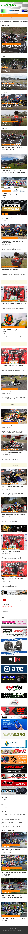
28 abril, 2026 (4, 875)
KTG (3, 67)
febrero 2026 (3, 804)
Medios (4, 56)
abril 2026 (3, 801)
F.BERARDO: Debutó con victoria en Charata (13, 365)
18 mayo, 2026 (5, 88)
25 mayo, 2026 (5, 108)
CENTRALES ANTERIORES (6, 844)
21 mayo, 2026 (5, 173)
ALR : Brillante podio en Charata (10, 123)
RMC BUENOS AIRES (6, 846)
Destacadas (5, 25)
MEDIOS (6, 67)
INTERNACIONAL (5, 326)
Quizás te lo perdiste (8, 830)
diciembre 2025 (4, 807)
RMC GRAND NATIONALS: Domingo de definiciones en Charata (12, 48)
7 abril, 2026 (4, 921)
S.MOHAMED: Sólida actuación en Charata (13, 392)
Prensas (4, 92)
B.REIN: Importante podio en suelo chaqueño (13, 514)
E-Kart (10, 51)
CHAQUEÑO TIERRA (5, 83)
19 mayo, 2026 (5, 71)
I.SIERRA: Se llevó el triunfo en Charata (12, 551)
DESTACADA (8, 44)
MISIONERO (8, 167)
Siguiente (22, 600)
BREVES (3, 44)
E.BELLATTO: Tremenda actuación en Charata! (14, 303)
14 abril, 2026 (4, 898)
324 (16, 600)
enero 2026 (3, 806)
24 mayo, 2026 (5, 51)
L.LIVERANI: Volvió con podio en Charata (12, 426)
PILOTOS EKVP (5, 103)
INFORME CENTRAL (15, 844)
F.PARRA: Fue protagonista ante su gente (12, 452)
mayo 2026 (3, 799)
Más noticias (5, 128)
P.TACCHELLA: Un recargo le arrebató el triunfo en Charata (13, 814)
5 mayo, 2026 (4, 852)
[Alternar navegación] (2, 15)
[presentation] (24, 26)
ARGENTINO (4, 190)
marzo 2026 (3, 803)
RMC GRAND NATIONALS (16, 44)
